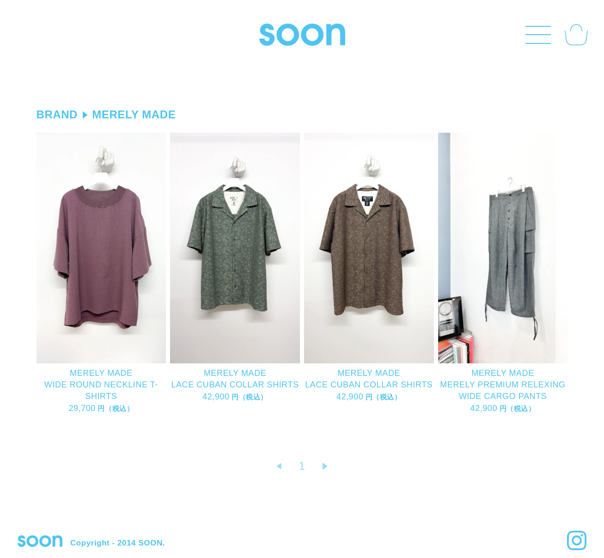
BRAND (57, 114)
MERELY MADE (134, 114)
